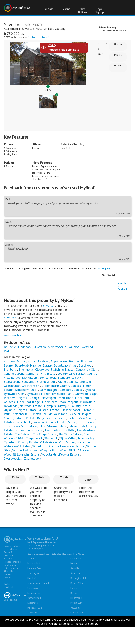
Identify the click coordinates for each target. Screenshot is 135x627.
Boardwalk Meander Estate (33, 365)
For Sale (48, 9)
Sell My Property (35, 548)
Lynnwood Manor (38, 394)
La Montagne (48, 390)
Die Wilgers (30, 377)
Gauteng (60, 29)
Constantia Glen (86, 369)
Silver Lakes (86, 422)
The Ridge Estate (44, 434)
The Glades (52, 430)
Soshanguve (33, 573)
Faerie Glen (65, 382)
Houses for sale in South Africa (13, 563)
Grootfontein (30, 386)
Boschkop (85, 365)
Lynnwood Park (62, 394)
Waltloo (74, 347)
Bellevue (10, 347)
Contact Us (9, 577)
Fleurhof (31, 578)
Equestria (28, 382)
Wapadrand (84, 442)
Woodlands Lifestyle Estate (60, 454)
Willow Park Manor (25, 450)
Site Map (8, 558)
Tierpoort (50, 438)
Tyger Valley (86, 438)
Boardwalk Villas (65, 365)
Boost (88, 478)
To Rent (65, 9)
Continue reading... (13, 334)
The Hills (68, 430)
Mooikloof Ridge (28, 402)
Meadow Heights (15, 398)
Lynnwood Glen (14, 394)
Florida (73, 588)
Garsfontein (83, 382)
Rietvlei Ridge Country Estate (45, 418)
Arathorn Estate (14, 361)
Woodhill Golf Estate (74, 450)
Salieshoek (23, 422)
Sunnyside (75, 573)
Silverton (28, 29)
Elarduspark (12, 382)
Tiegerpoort (34, 438)
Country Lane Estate (71, 373)
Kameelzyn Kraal (26, 390)
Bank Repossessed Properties (41, 542)
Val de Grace (48, 442)
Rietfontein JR (21, 414)
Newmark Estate (31, 406)
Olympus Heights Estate (20, 410)
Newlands (10, 406)
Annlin (30, 558)
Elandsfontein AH (70, 377)
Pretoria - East (44, 29)
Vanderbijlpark (34, 597)
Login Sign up (99, 10)
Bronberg (10, 369)
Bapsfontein (59, 361)
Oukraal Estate (49, 410)
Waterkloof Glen (43, 446)
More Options (82, 10)
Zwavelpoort (32, 458)
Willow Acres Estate (70, 446)
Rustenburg (32, 602)
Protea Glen (76, 602)
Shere (72, 422)
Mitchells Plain (34, 607)
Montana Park (34, 568)
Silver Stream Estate (52, 426)
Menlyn (34, 398)
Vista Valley (66, 442)
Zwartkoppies (13, 458)
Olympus (50, 406)
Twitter (7, 584)
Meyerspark (48, 398)
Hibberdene (76, 597)
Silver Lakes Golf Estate (20, 426)
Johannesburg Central (38, 583)
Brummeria (25, 369)
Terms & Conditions (9, 554)
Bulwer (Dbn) (76, 583)
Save (118, 44)
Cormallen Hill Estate (40, 373)
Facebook (9, 587)
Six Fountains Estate (28, 430)
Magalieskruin (34, 563)
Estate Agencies (12, 568)
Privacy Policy (10, 549)
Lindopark (24, 347)
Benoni (74, 592)
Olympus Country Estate (74, 406)
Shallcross (32, 588)
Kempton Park (34, 592)
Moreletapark (69, 402)
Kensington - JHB (78, 578)
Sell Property (104, 268)
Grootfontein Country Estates (61, 386)
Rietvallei (39, 414)
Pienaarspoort (70, 410)
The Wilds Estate (70, 434)
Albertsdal (32, 612)
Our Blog (8, 574)
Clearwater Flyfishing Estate (54, 369)
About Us (8, 571)
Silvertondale (57, 347)
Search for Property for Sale (40, 545)
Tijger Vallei (67, 438)
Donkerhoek (48, 377)
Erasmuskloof (46, 382)
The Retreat (23, 434)
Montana (74, 563)
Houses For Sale (12, 546)
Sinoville (74, 568)
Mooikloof (66, 398)
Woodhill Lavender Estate (21, 454)
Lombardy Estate (71, 390)
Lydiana (90, 390)
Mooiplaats (49, 402)
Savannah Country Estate (49, 422)
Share (118, 65)
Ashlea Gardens (37, 361)
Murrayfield (87, 402)
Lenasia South (77, 612)
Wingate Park (49, 450)
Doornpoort (76, 558)
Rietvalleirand (57, 414)
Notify (117, 55)
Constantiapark (14, 373)
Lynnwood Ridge (85, 394)
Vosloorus (75, 607)
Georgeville (12, 386)
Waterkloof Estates (17, 446)
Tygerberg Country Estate (21, 442)
